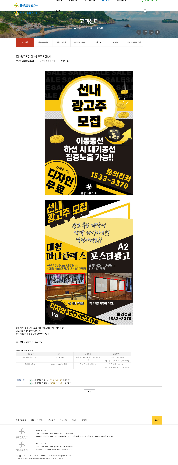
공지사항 (100, 28)
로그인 (84, 420)
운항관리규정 (21, 420)
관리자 (74, 420)
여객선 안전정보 (37, 420)
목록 (89, 392)
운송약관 (51, 420)
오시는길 (63, 420)
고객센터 (89, 28)
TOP (157, 420)
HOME (79, 28)
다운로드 (67, 380)
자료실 (57, 11)
